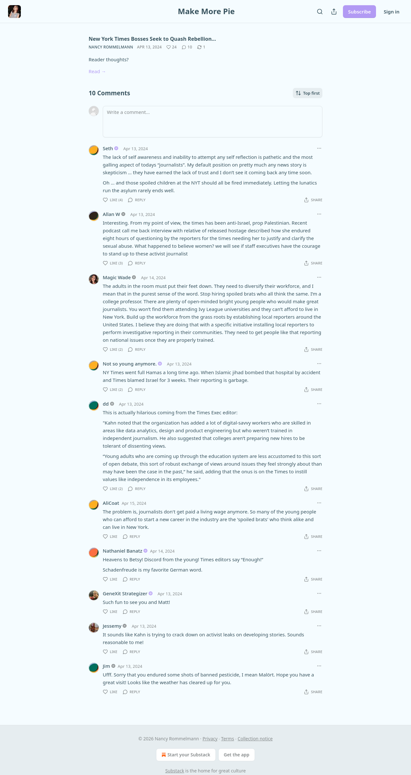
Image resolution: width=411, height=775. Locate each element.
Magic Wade (117, 277)
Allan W (111, 214)
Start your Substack (185, 754)
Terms (227, 739)
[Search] (319, 11)
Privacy (210, 739)
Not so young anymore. (130, 363)
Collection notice (255, 739)
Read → (97, 71)
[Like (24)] (171, 47)
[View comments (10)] (187, 47)
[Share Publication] (334, 11)
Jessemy (112, 626)
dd (106, 403)
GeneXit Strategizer (125, 593)
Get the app (236, 755)
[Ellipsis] (319, 148)
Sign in (391, 11)
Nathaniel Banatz (122, 550)
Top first (307, 93)
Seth (108, 148)
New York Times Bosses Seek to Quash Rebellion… (152, 38)
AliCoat (111, 503)
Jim (106, 666)
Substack (174, 771)
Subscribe (359, 11)
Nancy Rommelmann (111, 47)
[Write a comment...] (212, 121)
